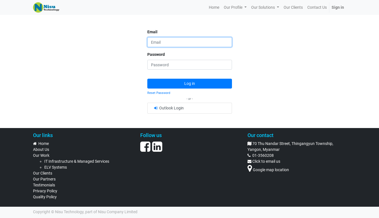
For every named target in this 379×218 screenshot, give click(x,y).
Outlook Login (168, 108)
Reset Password (158, 93)
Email (152, 32)
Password (156, 54)
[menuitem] (214, 7)
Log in (189, 83)
